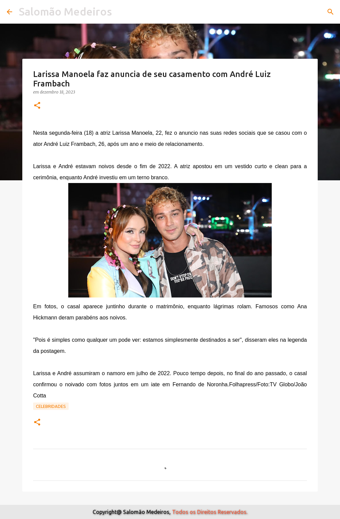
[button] (37, 105)
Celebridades (51, 406)
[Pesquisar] (330, 12)
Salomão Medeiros (65, 11)
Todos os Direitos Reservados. (209, 512)
